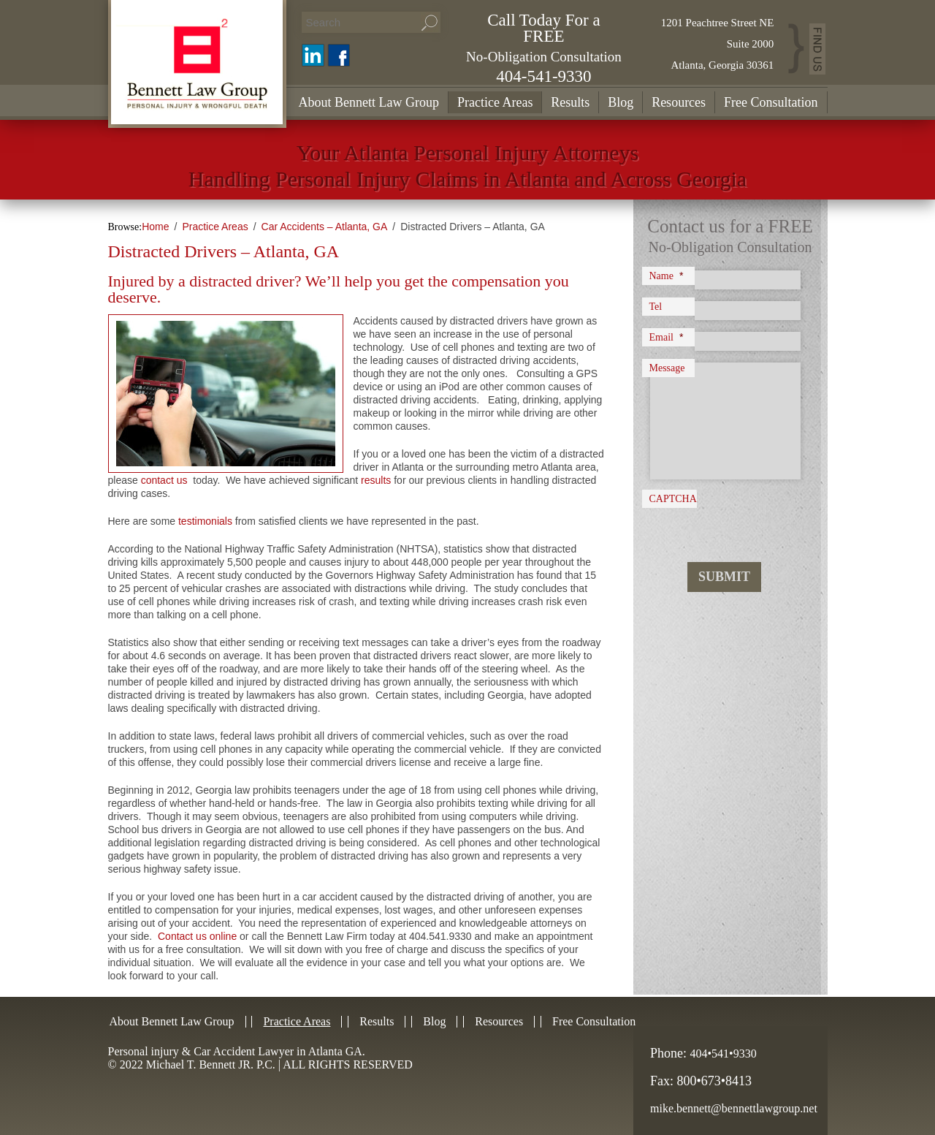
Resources (679, 102)
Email (666, 337)
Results (570, 102)
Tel (656, 306)
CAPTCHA (673, 498)
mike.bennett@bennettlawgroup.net (733, 1108)
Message (667, 367)
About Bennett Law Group (369, 102)
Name (666, 275)
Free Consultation (771, 102)
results (376, 480)
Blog (620, 102)
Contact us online (197, 936)
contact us (164, 480)
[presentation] (734, 521)
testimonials (205, 521)
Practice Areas (495, 102)
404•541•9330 (723, 1053)
